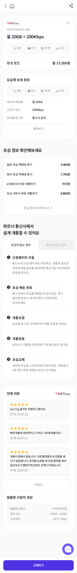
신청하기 (38, 565)
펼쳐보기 (38, 129)
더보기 (38, 485)
